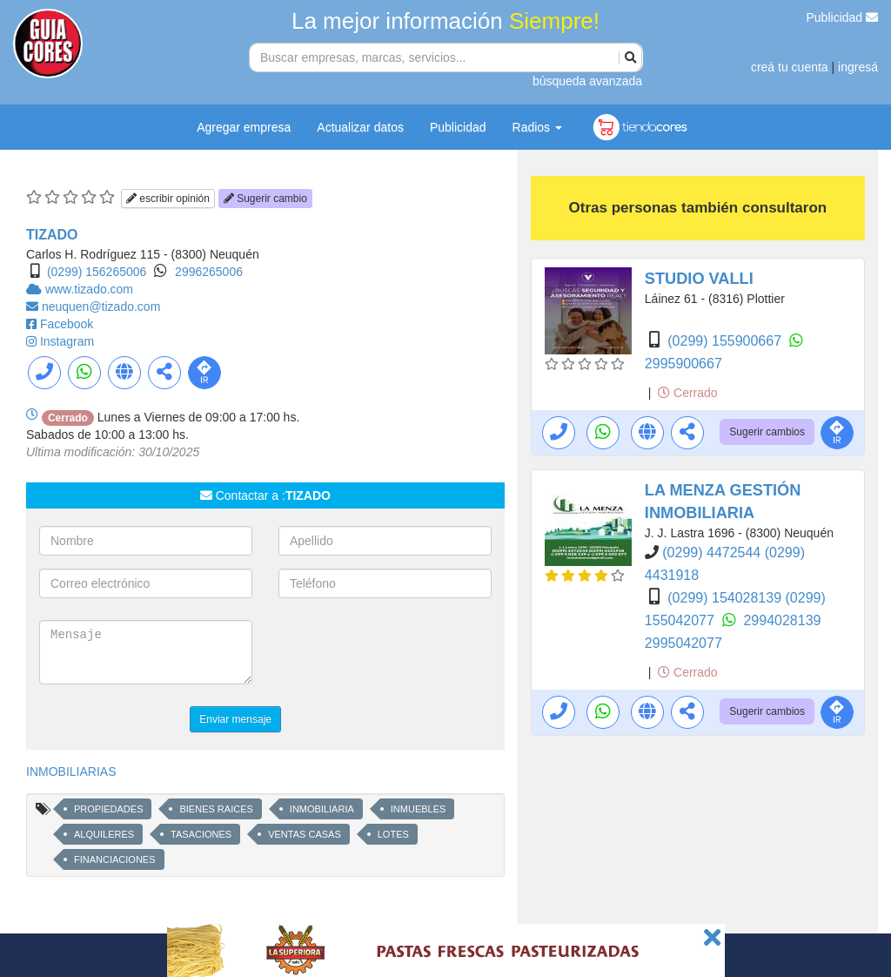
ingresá (858, 67)
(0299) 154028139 (726, 597)
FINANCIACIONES (115, 859)
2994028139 (782, 620)
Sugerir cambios (767, 432)
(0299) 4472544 (713, 552)
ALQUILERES (104, 834)
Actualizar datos (360, 127)
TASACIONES (201, 834)
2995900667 (683, 363)
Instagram (67, 341)
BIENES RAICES (215, 809)
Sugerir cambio (265, 198)
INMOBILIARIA (322, 809)
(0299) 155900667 (726, 341)
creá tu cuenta (789, 67)
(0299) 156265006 (96, 272)
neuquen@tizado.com (101, 306)
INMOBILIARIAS (71, 771)
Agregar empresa (244, 127)
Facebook (66, 324)
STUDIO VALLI (699, 278)
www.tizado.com (89, 289)
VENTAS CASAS (304, 834)
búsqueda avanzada (587, 81)
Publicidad (843, 17)
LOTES (393, 834)
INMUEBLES (418, 809)
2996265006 (209, 272)
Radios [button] (537, 127)
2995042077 (683, 643)
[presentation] (410, 654)
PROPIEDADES (108, 809)
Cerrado (687, 393)
